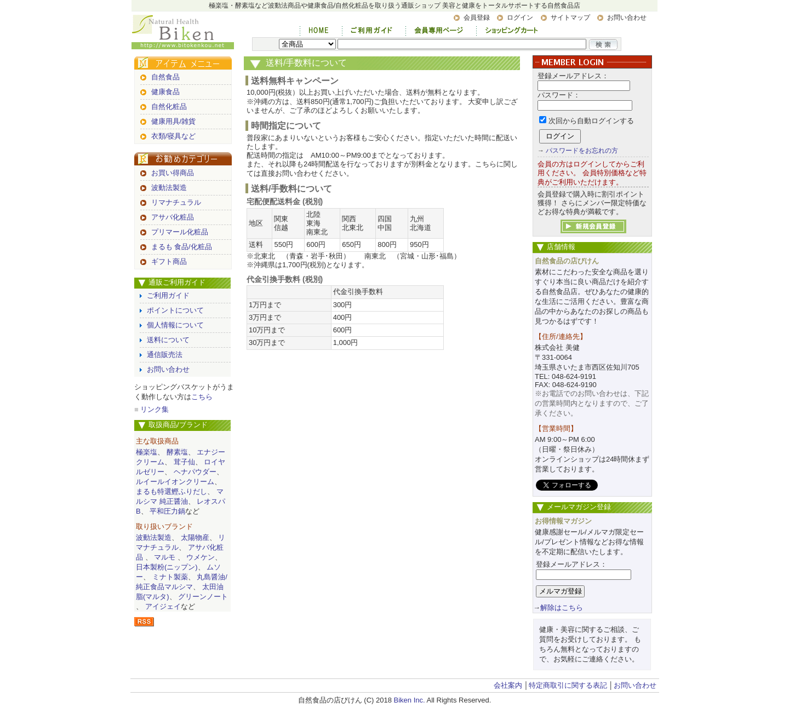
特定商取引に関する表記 (568, 685)
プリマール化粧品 (179, 232)
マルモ (164, 557)
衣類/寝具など (173, 136)
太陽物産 (195, 537)
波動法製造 (169, 187)
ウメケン (200, 557)
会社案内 (508, 685)
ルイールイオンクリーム (175, 481)
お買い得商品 (172, 173)
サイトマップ (570, 17)
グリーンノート (203, 596)
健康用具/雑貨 (173, 121)
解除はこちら (561, 607)
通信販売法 (164, 354)
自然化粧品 (169, 106)
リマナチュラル (176, 202)
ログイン (520, 17)
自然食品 (165, 77)
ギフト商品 (169, 261)
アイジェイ (163, 606)
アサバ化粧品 (172, 217)
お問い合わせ (627, 17)
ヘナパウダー (195, 472)
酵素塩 (177, 452)
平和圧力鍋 (167, 511)
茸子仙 (184, 462)
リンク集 (154, 409)
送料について (168, 340)
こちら (202, 397)
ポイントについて (175, 310)
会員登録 (477, 17)
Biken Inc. (409, 700)
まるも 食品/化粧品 (181, 247)
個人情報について (175, 325)
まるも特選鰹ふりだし (171, 491)
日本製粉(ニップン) (167, 567)
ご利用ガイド (168, 295)
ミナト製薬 (170, 577)
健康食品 (165, 92)
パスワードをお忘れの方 (582, 150)
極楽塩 (146, 452)
